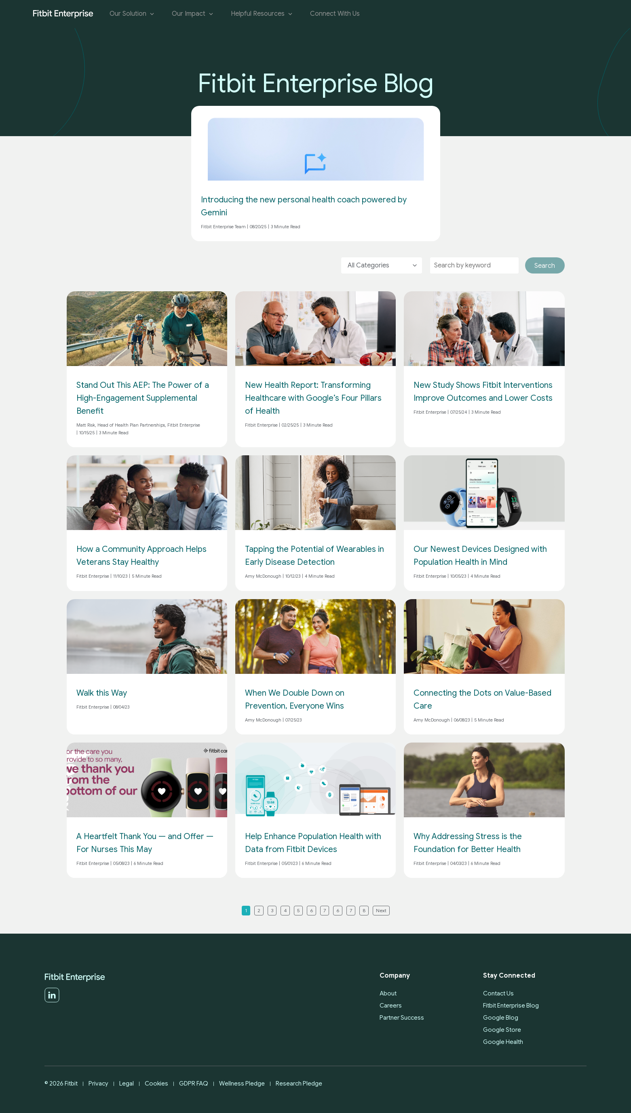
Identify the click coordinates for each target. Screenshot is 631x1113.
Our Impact (193, 14)
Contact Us (498, 993)
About (388, 993)
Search (544, 266)
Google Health (503, 1042)
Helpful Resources (262, 14)
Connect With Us (335, 14)
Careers (391, 1005)
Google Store (502, 1029)
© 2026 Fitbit (61, 1083)
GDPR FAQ (193, 1083)
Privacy (98, 1083)
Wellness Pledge (242, 1083)
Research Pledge (299, 1083)
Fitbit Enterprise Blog (511, 1005)
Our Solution (133, 14)
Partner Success (402, 1017)
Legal (126, 1083)
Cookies (156, 1083)
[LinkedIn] (51, 1001)
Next (381, 910)
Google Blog (500, 1017)
